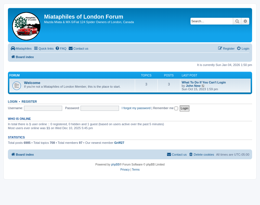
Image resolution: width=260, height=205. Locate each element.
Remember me (165, 108)
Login (12, 101)
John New (193, 85)
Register (29, 101)
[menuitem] (21, 48)
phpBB (115, 164)
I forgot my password (136, 108)
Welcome (32, 83)
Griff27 (119, 142)
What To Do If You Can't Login (204, 82)
